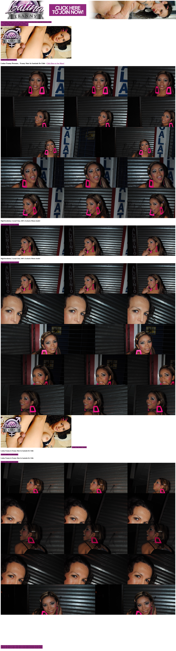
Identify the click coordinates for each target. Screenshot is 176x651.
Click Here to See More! (55, 63)
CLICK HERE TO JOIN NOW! (9, 454)
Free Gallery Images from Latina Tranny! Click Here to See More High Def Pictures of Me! (14, 24)
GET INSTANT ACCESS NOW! (9, 224)
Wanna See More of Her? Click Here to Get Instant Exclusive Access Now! (21, 646)
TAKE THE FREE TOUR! (79, 447)
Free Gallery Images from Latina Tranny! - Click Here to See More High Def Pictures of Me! (26, 22)
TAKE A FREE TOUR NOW (8, 60)
